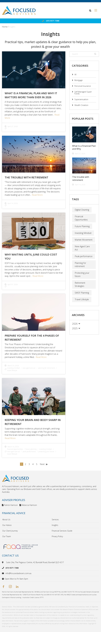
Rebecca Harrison (28, 505)
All (75, 74)
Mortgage (78, 80)
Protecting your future (82, 274)
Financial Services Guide (62, 530)
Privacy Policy (57, 536)
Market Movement (83, 239)
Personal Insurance (82, 86)
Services (55, 519)
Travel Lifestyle (82, 299)
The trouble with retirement (26, 177)
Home (4, 26)
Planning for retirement (80, 265)
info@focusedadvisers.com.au (18, 573)
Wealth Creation (81, 105)
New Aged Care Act (82, 248)
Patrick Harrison (10, 505)
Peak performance (83, 256)
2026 (75, 323)
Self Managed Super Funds (83, 92)
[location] (3, 562)
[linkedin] (17, 587)
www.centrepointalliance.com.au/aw (84, 595)
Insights (55, 525)
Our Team (6, 536)
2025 (75, 328)
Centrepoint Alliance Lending (11, 597)
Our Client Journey (10, 530)
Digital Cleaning (82, 209)
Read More (37, 194)
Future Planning (82, 226)
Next (42, 464)
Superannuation (81, 99)
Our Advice (7, 525)
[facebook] (3, 587)
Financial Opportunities (81, 218)
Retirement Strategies (80, 284)
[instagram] (10, 587)
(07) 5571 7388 (52, 21)
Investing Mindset (83, 233)
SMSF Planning (82, 292)
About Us (6, 519)
